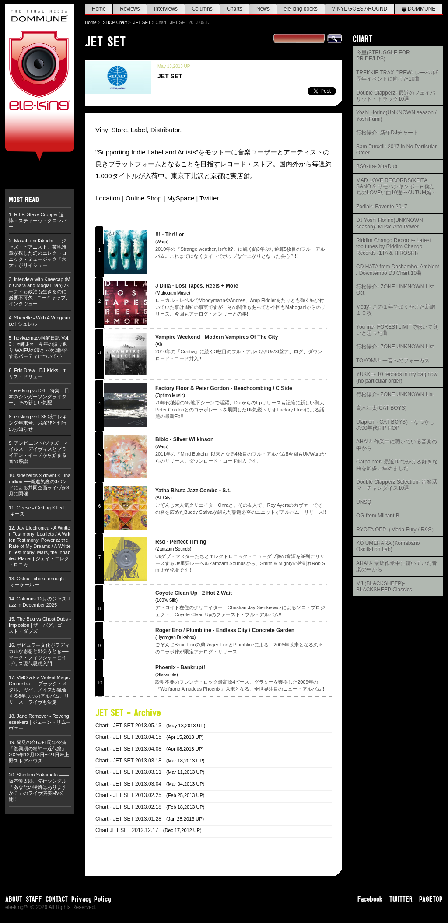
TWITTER (401, 899)
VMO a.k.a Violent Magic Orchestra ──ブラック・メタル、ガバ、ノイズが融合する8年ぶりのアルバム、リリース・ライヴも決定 (39, 690)
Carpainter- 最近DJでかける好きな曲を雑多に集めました (397, 465)
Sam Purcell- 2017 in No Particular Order (396, 150)
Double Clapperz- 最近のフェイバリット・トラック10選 (395, 96)
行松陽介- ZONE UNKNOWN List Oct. (395, 290)
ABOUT (13, 899)
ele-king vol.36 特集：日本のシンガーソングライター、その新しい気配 (39, 396)
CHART (363, 39)
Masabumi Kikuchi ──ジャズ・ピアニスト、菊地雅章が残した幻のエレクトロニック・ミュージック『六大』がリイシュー (37, 253)
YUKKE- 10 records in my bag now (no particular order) (396, 377)
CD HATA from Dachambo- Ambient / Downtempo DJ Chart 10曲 (397, 269)
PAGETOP (431, 899)
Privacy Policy (91, 899)
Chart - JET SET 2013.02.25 (128, 795)
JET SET (141, 22)
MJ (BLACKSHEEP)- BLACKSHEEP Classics (384, 586)
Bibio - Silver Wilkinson (184, 439)
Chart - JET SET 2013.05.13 (128, 726)
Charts (234, 9)
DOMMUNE (419, 9)
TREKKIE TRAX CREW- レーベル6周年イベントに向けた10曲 (397, 76)
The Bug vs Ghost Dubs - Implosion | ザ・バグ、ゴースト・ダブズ (40, 625)
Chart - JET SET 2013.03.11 (128, 772)
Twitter (209, 198)
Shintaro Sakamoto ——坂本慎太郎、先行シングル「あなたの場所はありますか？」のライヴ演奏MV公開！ (39, 787)
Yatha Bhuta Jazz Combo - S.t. (193, 491)
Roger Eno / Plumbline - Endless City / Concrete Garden (224, 630)
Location (107, 198)
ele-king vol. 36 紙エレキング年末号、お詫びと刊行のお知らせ (38, 423)
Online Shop (144, 198)
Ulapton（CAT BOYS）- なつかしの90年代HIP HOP (395, 425)
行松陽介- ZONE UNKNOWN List (395, 347)
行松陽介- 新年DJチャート (387, 133)
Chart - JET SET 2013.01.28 (128, 819)
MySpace (181, 198)
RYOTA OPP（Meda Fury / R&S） (396, 529)
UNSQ (363, 502)
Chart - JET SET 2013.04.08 (128, 749)
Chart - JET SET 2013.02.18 (128, 807)
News (263, 9)
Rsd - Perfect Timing (180, 542)
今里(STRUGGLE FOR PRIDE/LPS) (383, 55)
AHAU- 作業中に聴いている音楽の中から (396, 445)
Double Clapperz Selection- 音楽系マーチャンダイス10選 (396, 485)
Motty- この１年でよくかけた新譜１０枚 (395, 310)
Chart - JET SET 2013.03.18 (128, 761)
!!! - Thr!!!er (169, 235)
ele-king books (300, 9)
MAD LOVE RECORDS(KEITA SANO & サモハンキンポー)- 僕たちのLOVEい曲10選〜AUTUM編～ (396, 186)
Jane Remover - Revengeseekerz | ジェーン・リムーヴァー (40, 722)
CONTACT (57, 899)
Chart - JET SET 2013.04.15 (128, 737)
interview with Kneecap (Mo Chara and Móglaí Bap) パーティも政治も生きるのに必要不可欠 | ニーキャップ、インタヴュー (39, 291)
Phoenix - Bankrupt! (180, 667)
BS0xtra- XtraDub (376, 166)
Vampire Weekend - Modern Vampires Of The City (216, 337)
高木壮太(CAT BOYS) (381, 408)
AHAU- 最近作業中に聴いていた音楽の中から (396, 566)
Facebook (370, 899)
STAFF (34, 899)
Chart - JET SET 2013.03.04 (128, 784)
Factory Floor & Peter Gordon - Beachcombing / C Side (223, 388)
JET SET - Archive (128, 712)
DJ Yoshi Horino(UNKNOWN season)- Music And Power (389, 223)
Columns (202, 9)
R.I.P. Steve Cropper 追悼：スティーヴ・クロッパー (37, 220)
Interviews (166, 9)
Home (99, 9)
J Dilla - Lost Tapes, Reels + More (196, 286)
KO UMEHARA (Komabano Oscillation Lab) (388, 546)
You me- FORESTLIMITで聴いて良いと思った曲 (397, 330)
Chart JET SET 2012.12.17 (126, 830)
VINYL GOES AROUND (359, 9)
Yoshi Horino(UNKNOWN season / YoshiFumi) (396, 115)
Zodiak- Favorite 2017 (381, 207)
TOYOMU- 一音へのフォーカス (393, 361)
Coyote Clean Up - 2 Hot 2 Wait (193, 593)
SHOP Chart (115, 22)
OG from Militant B (377, 515)
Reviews (130, 9)
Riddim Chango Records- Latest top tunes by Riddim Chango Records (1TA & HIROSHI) (393, 246)
